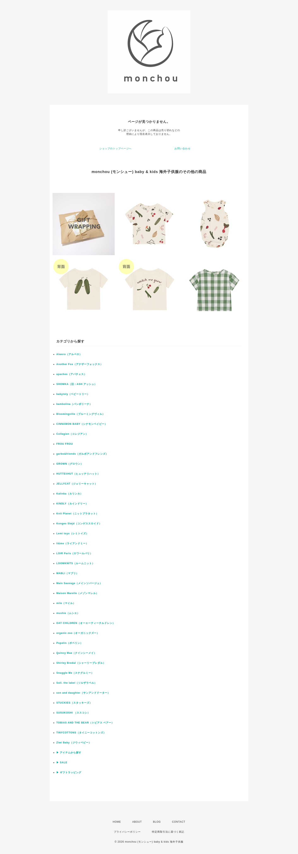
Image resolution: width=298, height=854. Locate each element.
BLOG (157, 821)
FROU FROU (64, 443)
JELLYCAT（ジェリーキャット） (76, 483)
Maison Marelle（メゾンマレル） (77, 593)
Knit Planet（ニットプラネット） (77, 513)
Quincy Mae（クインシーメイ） (76, 653)
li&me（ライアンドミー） (72, 543)
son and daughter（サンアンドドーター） (83, 692)
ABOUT (137, 821)
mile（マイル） (66, 603)
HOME (117, 821)
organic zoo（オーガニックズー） (77, 633)
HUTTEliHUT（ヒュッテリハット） (78, 473)
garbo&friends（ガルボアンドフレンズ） (82, 453)
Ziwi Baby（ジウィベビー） (73, 742)
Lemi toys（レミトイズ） (72, 533)
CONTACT (178, 821)
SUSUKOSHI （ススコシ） (73, 712)
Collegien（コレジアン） (72, 433)
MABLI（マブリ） (67, 573)
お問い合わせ (182, 148)
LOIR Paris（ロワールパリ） (74, 553)
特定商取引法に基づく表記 (168, 831)
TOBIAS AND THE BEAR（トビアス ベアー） (85, 722)
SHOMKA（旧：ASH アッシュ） (76, 384)
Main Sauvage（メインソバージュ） (79, 583)
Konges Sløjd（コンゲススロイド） (79, 523)
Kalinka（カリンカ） (69, 493)
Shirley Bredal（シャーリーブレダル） (81, 663)
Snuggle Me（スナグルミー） (75, 672)
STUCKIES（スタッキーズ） (74, 702)
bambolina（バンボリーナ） (74, 404)
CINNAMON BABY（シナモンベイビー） (81, 424)
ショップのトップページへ (115, 148)
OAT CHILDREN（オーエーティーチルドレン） (85, 623)
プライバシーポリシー (127, 831)
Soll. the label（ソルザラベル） (76, 682)
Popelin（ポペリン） (69, 643)
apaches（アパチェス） (71, 374)
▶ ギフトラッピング (68, 772)
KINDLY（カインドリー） (72, 503)
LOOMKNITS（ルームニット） (75, 563)
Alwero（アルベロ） (69, 354)
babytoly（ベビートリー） (73, 394)
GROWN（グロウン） (69, 463)
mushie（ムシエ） (68, 613)
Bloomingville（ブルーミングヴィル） (80, 414)
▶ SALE (61, 762)
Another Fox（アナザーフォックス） (79, 364)
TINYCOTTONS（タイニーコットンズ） (81, 732)
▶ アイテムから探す (68, 752)
